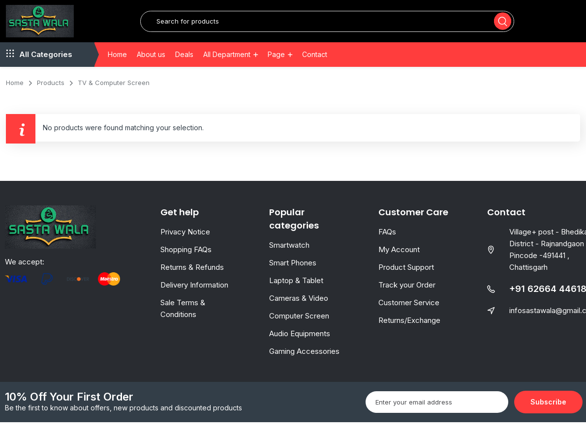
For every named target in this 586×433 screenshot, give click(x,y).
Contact (314, 65)
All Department (226, 65)
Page (276, 65)
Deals (184, 65)
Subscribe (548, 412)
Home (117, 65)
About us (151, 65)
